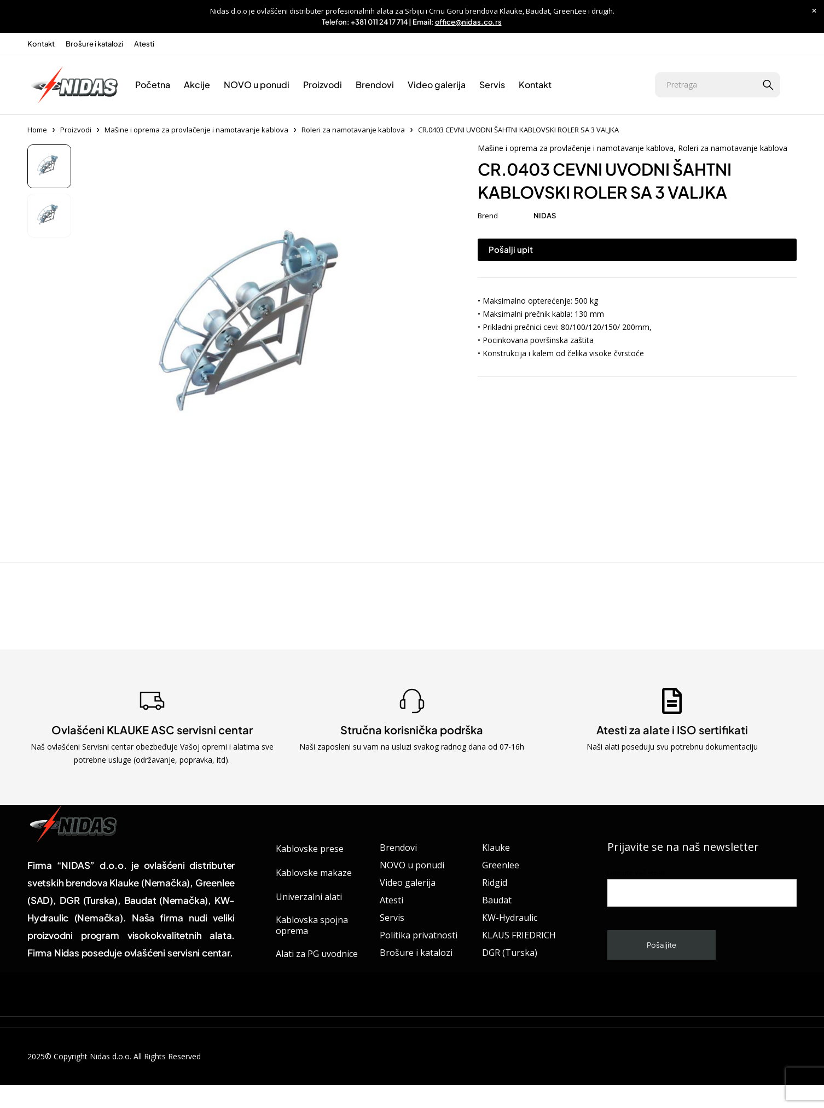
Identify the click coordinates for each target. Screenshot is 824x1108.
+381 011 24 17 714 (379, 22)
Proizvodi (75, 130)
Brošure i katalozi (94, 43)
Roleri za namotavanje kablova (353, 130)
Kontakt (41, 43)
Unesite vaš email (702, 887)
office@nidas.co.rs (468, 22)
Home (37, 130)
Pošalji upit (511, 249)
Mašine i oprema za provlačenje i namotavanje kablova (196, 130)
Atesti (144, 43)
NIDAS (544, 215)
